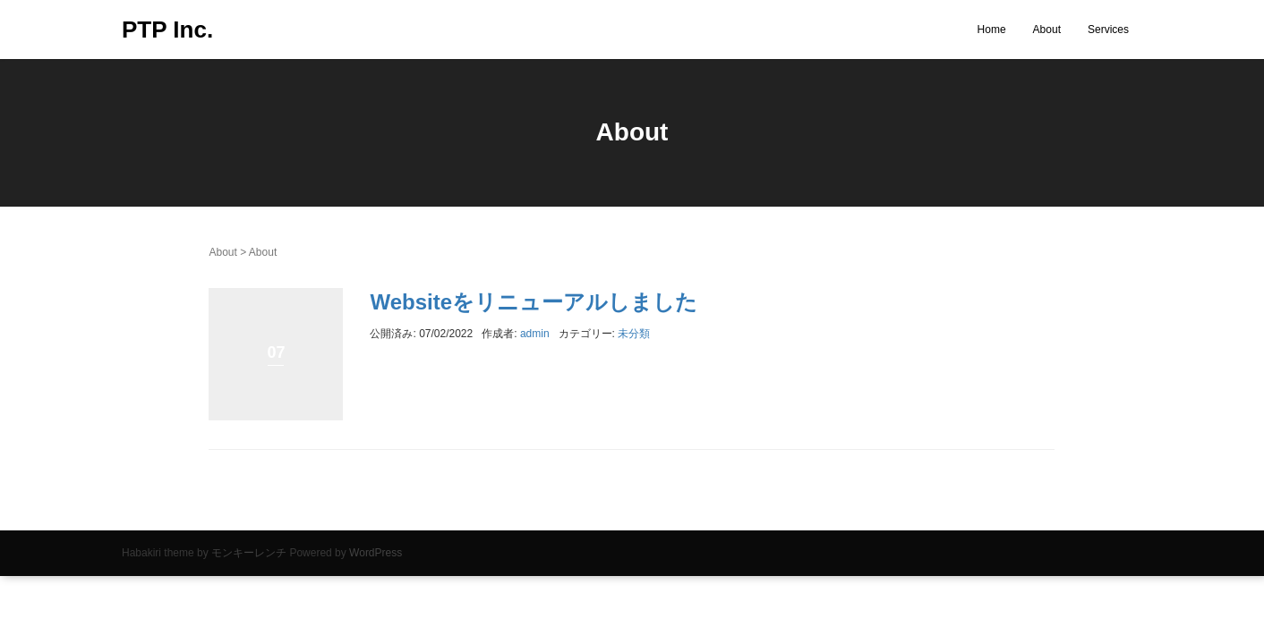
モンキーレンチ (248, 553)
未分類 (634, 333)
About (1047, 29)
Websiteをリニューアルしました (533, 302)
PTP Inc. (167, 29)
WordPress (375, 553)
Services (1108, 29)
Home (992, 29)
